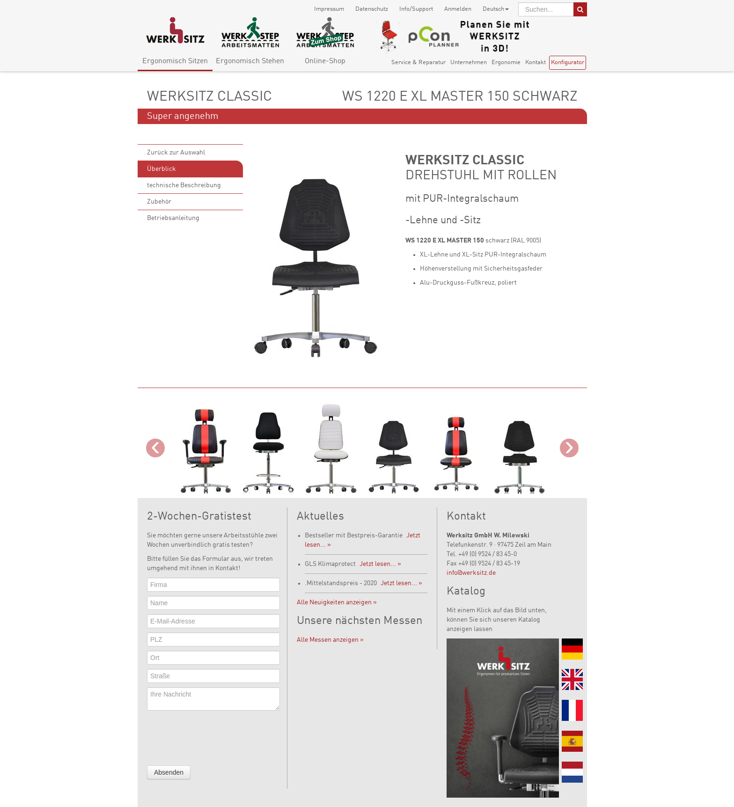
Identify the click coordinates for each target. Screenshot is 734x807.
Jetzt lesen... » (380, 564)
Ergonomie (506, 62)
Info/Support (416, 9)
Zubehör (159, 201)
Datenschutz (371, 9)
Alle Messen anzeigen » (330, 640)
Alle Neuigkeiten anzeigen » (337, 602)
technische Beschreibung (184, 185)
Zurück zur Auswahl (176, 152)
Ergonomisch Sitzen (175, 61)
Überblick (161, 169)
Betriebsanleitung (173, 218)
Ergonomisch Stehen (250, 61)
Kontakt (535, 62)
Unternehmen (468, 62)
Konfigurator (567, 62)
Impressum (329, 9)
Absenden (169, 772)
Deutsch (496, 9)
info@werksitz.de (471, 573)
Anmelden (457, 9)
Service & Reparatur (418, 62)
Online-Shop (325, 61)
